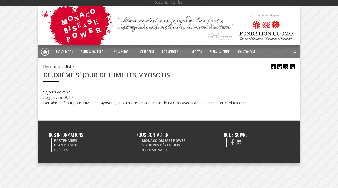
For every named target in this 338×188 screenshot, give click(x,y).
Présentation (64, 52)
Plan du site (65, 145)
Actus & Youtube (93, 52)
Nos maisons (172, 52)
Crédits (61, 150)
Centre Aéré (146, 52)
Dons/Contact (246, 52)
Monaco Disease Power (45, 52)
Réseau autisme (220, 52)
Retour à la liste (58, 66)
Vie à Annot (123, 52)
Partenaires (65, 140)
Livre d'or (196, 52)
